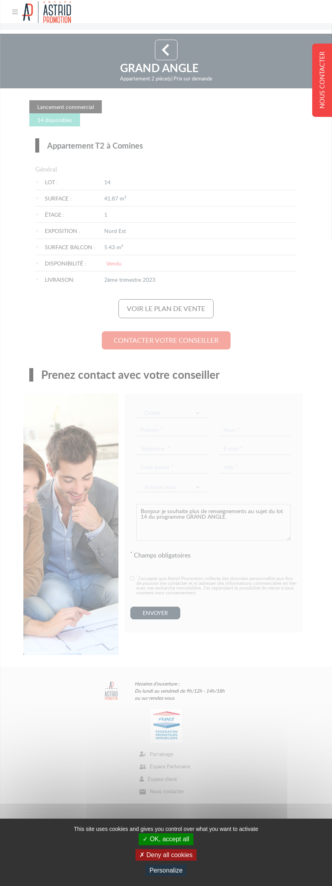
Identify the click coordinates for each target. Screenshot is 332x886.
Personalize (166, 870)
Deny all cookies (166, 855)
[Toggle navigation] (15, 12)
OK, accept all (166, 839)
